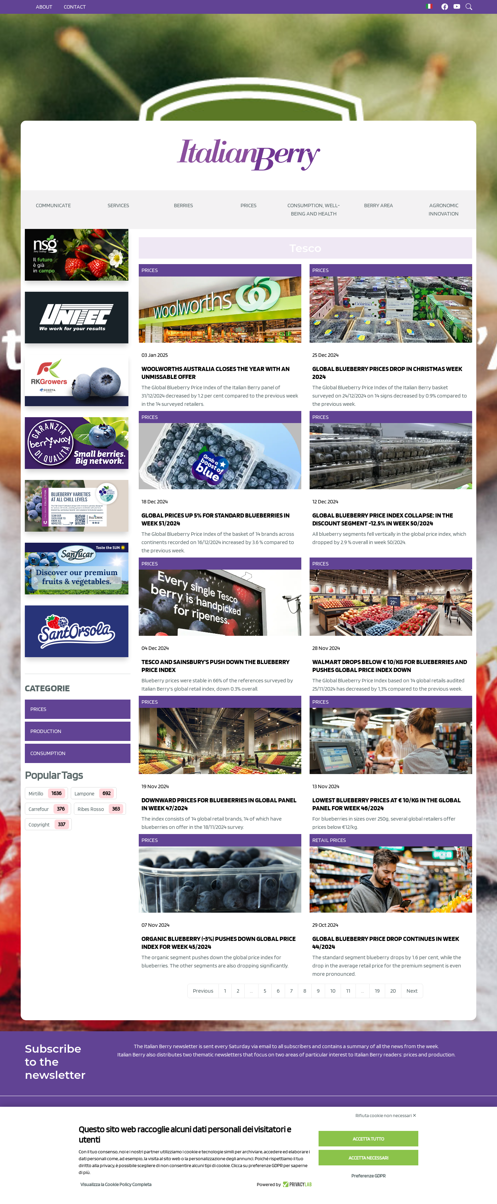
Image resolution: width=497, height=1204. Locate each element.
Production (45, 731)
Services (118, 205)
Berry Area (378, 205)
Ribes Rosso (91, 809)
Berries (183, 205)
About (44, 6)
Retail (320, 840)
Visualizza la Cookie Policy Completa (116, 1184)
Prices (248, 205)
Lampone (84, 794)
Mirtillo (36, 794)
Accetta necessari (368, 1158)
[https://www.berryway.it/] (77, 448)
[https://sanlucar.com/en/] (77, 574)
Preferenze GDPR (368, 1175)
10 (332, 990)
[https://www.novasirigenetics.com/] (77, 260)
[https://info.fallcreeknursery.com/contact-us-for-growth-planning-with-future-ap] (77, 511)
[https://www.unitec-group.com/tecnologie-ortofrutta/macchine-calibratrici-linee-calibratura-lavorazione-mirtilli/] (77, 323)
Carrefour (39, 809)
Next (412, 990)
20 (393, 990)
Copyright (39, 825)
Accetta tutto (368, 1139)
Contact (75, 6)
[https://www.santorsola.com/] (77, 636)
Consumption (48, 753)
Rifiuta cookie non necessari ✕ (386, 1115)
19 (377, 990)
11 (348, 990)
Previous (203, 990)
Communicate (53, 205)
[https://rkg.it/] (77, 385)
